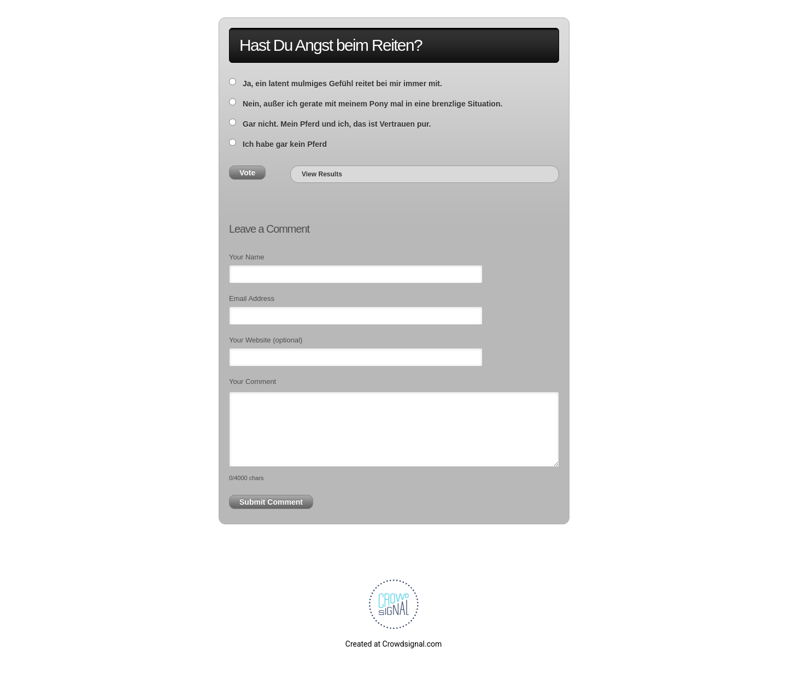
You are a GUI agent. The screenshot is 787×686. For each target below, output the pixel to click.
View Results (322, 174)
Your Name (247, 257)
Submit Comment (271, 502)
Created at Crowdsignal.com (393, 644)
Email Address (251, 298)
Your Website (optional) (265, 340)
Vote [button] (247, 172)
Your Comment (252, 381)
